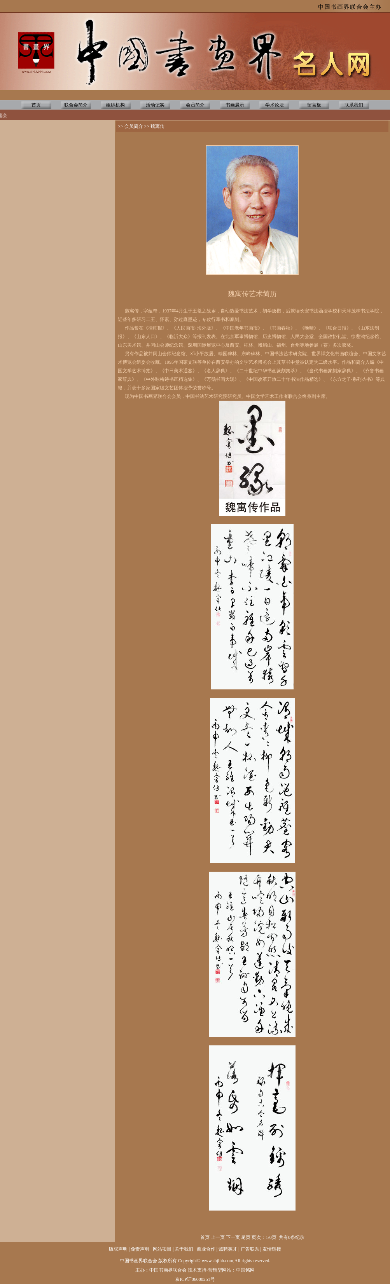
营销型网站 (219, 1270)
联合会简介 (75, 105)
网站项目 (162, 1249)
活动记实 (155, 105)
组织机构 (115, 105)
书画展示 (235, 105)
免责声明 (140, 1249)
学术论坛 (274, 105)
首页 (36, 105)
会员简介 (195, 105)
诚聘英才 (228, 1249)
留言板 (314, 105)
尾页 (245, 1237)
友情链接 (271, 1249)
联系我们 (354, 105)
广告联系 (250, 1249)
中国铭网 (245, 1270)
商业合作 (206, 1249)
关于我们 (184, 1249)
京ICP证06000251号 (195, 1279)
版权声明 (118, 1249)
